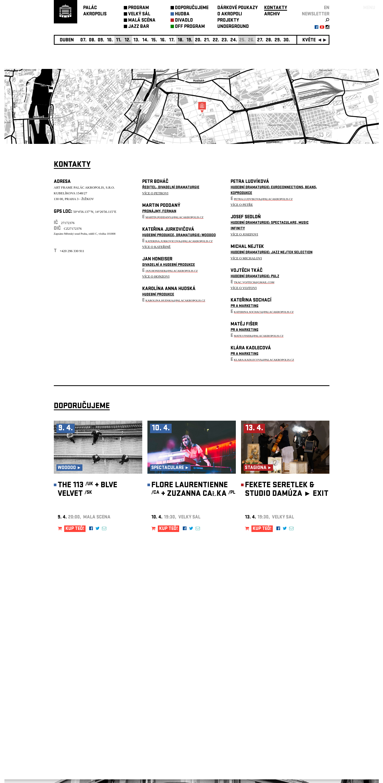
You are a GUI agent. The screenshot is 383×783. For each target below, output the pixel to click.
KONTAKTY (275, 8)
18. (181, 40)
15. (154, 40)
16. (163, 40)
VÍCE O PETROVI (155, 193)
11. (118, 40)
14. (145, 40)
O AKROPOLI (229, 14)
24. (233, 40)
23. (225, 40)
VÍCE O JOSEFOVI (244, 234)
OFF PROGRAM (190, 27)
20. (198, 40)
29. (278, 40)
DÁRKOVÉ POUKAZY (237, 8)
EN (326, 8)
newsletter (315, 14)
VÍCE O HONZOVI (156, 276)
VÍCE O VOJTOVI (244, 288)
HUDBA (182, 14)
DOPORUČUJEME (192, 8)
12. (128, 40)
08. (92, 40)
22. (216, 40)
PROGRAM (138, 8)
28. (269, 40)
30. (286, 40)
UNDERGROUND (233, 27)
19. (189, 40)
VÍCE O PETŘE (242, 205)
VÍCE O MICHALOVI (246, 258)
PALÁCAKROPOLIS (95, 11)
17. (172, 40)
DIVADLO (184, 21)
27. (260, 40)
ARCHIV (272, 14)
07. (83, 40)
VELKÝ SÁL (139, 14)
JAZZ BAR (138, 27)
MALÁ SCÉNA (141, 21)
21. (207, 40)
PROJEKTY (228, 21)
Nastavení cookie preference (74, 712)
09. (101, 40)
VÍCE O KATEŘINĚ (156, 247)
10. (110, 40)
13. (136, 40)
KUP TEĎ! (75, 529)
